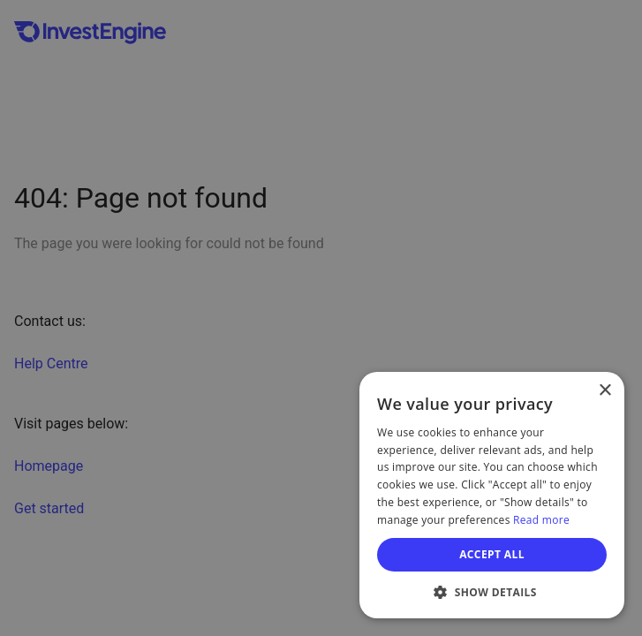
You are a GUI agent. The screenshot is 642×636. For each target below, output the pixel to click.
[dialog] (491, 495)
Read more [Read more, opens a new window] (541, 519)
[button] (492, 592)
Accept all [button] (492, 554)
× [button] (604, 391)
